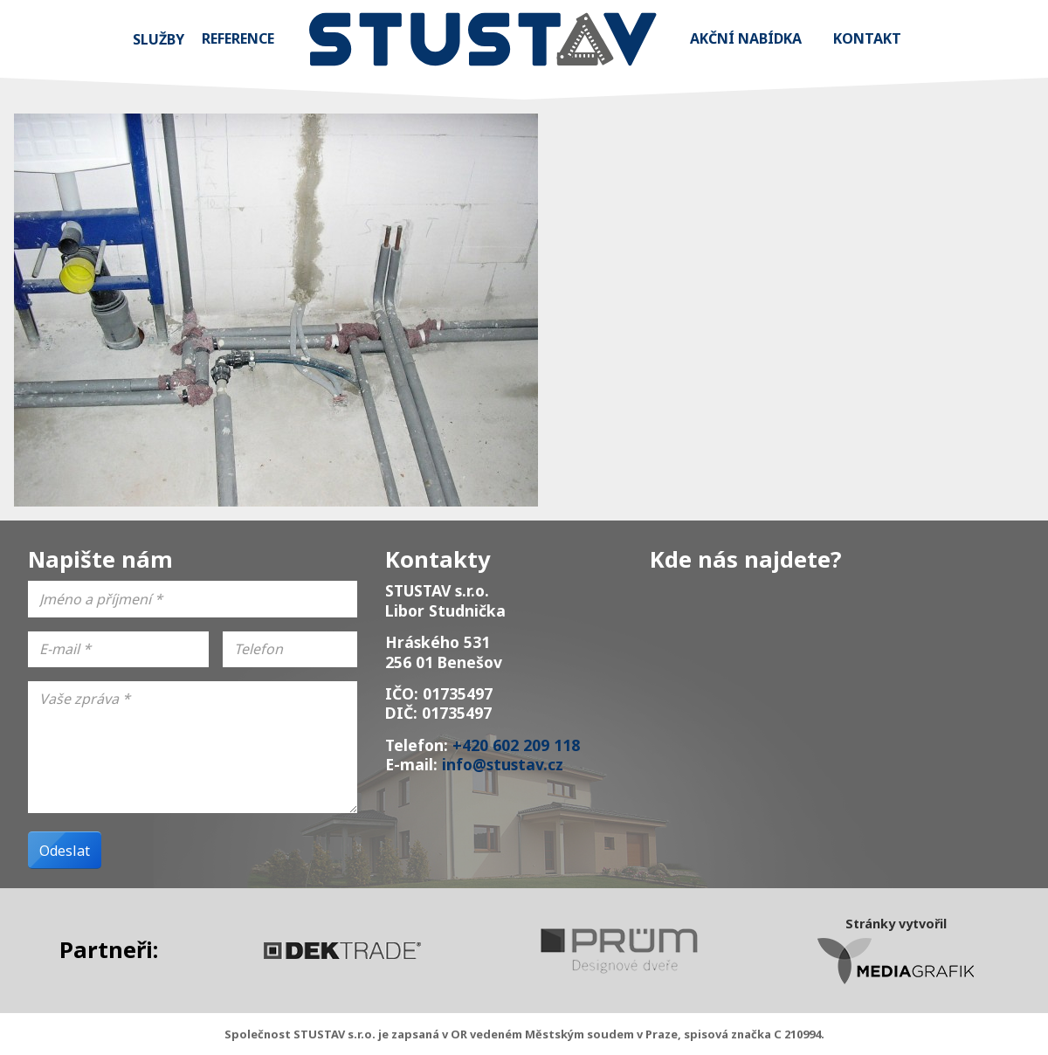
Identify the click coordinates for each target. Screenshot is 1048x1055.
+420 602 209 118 (516, 744)
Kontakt (867, 38)
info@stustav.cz (502, 764)
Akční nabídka (746, 38)
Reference (238, 38)
